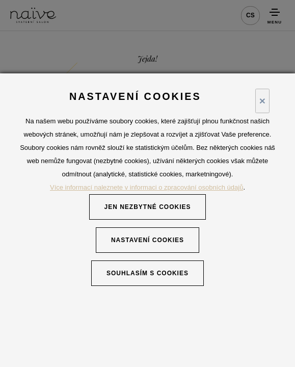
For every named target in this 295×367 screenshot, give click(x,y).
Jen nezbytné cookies (147, 207)
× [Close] (262, 101)
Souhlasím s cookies (147, 273)
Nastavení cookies (147, 240)
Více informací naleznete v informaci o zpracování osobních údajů (146, 187)
